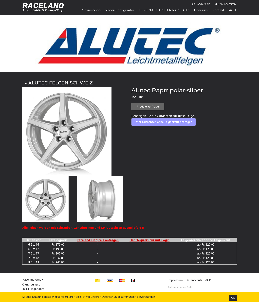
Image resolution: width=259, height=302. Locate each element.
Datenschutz (194, 280)
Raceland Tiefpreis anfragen (98, 240)
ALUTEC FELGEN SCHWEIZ (60, 83)
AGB (208, 280)
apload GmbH (186, 287)
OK (233, 298)
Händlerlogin (201, 3)
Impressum (175, 280)
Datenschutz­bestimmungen (119, 297)
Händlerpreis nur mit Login (149, 240)
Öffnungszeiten (225, 3)
